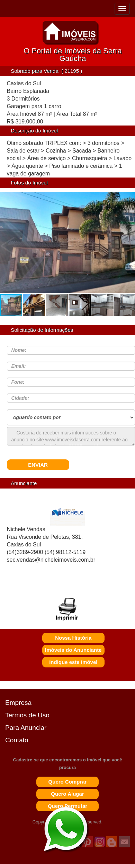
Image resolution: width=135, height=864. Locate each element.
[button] (127, 245)
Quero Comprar (67, 782)
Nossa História (73, 638)
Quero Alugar (67, 794)
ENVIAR (38, 465)
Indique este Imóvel (73, 662)
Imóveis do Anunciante (73, 650)
